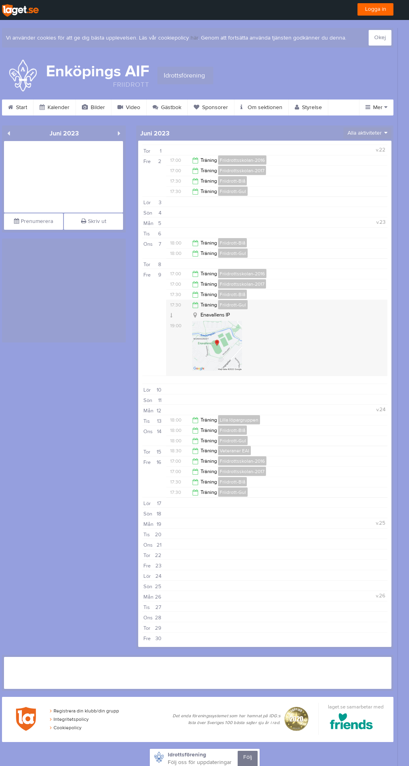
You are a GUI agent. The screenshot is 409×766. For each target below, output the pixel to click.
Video (128, 107)
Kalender (54, 107)
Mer (376, 107)
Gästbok (167, 107)
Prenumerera (33, 221)
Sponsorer (211, 107)
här (194, 38)
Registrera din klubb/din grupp (84, 711)
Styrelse (308, 107)
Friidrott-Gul (233, 191)
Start (17, 107)
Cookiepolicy (65, 727)
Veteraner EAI (234, 451)
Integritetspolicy (69, 719)
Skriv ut (93, 221)
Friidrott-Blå (232, 181)
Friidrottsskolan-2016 (242, 160)
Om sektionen (261, 107)
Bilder (93, 107)
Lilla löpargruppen (239, 420)
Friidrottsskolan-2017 (242, 170)
